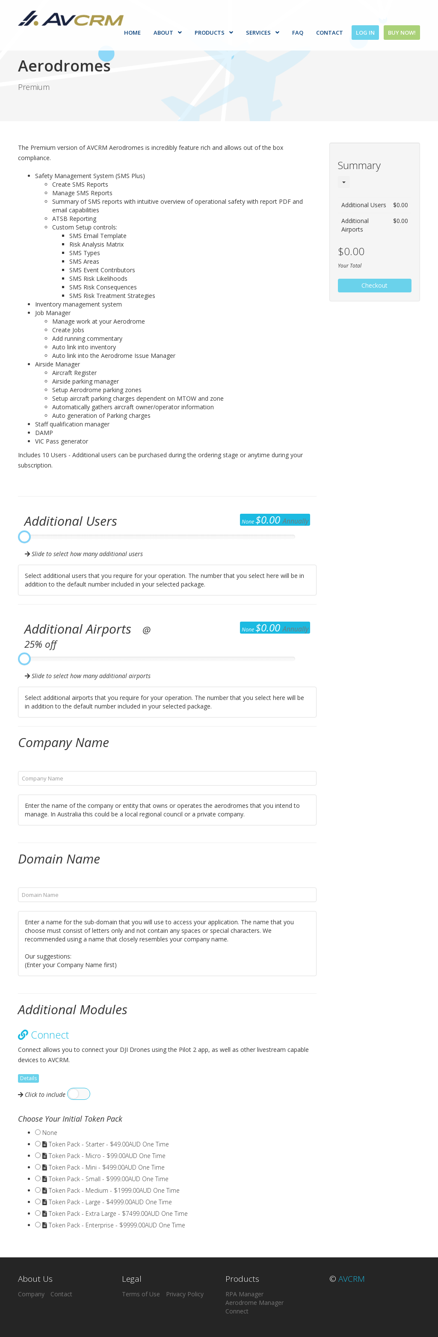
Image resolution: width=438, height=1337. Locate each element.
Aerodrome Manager (254, 1302)
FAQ (298, 32)
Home (132, 32)
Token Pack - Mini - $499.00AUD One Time (103, 1167)
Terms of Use (141, 1294)
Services (263, 32)
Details (28, 1078)
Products (214, 32)
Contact (330, 32)
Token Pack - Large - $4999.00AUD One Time (107, 1202)
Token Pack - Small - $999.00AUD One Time (105, 1179)
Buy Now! (402, 32)
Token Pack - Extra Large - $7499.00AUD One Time (115, 1213)
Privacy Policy (185, 1294)
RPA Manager (244, 1294)
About (168, 32)
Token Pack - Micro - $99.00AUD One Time (104, 1156)
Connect (237, 1311)
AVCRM (351, 1278)
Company (31, 1294)
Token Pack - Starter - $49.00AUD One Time (105, 1144)
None (49, 1133)
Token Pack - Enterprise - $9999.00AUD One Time (113, 1225)
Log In (365, 32)
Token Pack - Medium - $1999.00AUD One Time (111, 1190)
